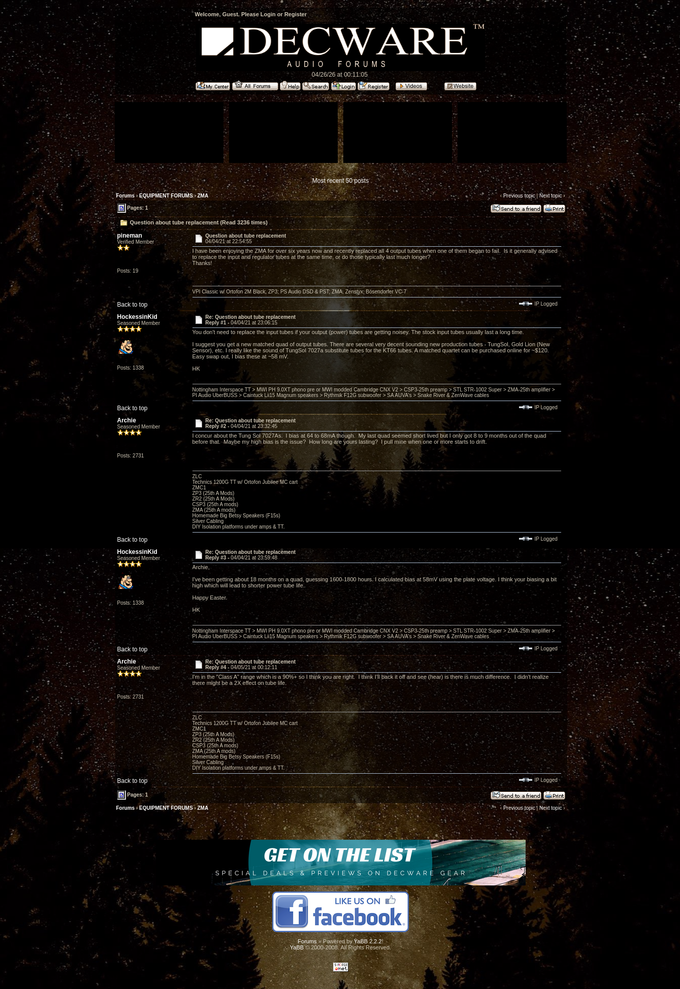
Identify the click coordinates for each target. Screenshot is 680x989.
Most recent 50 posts (340, 180)
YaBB (297, 947)
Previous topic (519, 196)
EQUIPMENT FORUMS (166, 196)
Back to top (132, 304)
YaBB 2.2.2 (368, 941)
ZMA (203, 196)
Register (295, 14)
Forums (125, 196)
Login (268, 14)
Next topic (550, 196)
